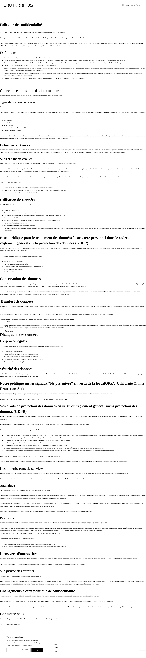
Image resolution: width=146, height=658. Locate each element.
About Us (56, 635)
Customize (12, 650)
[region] (25, 644)
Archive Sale (9, 336)
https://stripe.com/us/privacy (48, 535)
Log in (127, 5)
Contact (56, 639)
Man (6, 326)
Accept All (37, 650)
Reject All (25, 650)
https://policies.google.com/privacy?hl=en (80, 503)
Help (55, 642)
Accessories (9, 331)
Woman (7, 322)
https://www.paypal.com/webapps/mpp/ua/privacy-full (54, 538)
